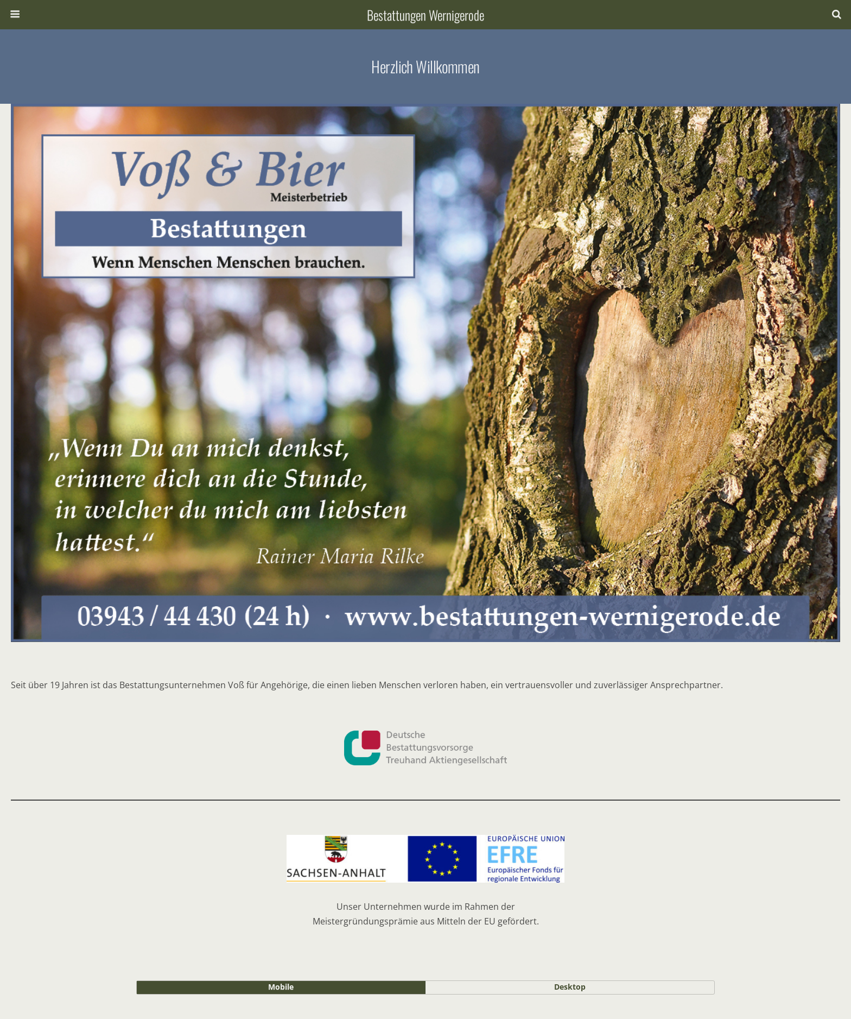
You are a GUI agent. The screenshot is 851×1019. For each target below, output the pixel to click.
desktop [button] (570, 987)
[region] (425, 372)
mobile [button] (281, 987)
